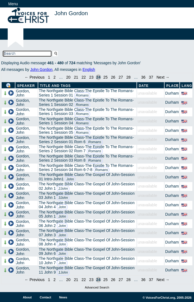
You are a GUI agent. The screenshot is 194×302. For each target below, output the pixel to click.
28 (128, 77)
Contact (45, 297)
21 (76, 77)
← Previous (35, 77)
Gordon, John (23, 93)
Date (144, 86)
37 (151, 77)
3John (63, 198)
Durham (172, 93)
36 (143, 77)
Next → (163, 77)
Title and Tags (55, 86)
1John (63, 272)
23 (91, 77)
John (70, 179)
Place (172, 86)
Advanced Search (97, 287)
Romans (82, 95)
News (63, 297)
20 (68, 77)
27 (121, 77)
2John (63, 189)
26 (113, 77)
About (27, 297)
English (89, 69)
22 (83, 77)
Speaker (26, 86)
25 (105, 77)
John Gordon (41, 69)
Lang (187, 86)
